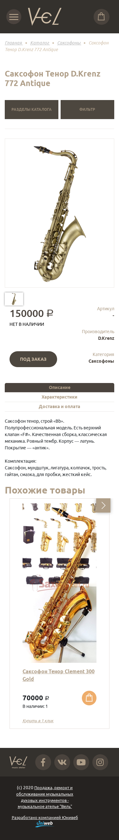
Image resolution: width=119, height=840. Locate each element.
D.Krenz (106, 338)
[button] (103, 505)
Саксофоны (101, 361)
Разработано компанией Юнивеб (45, 821)
